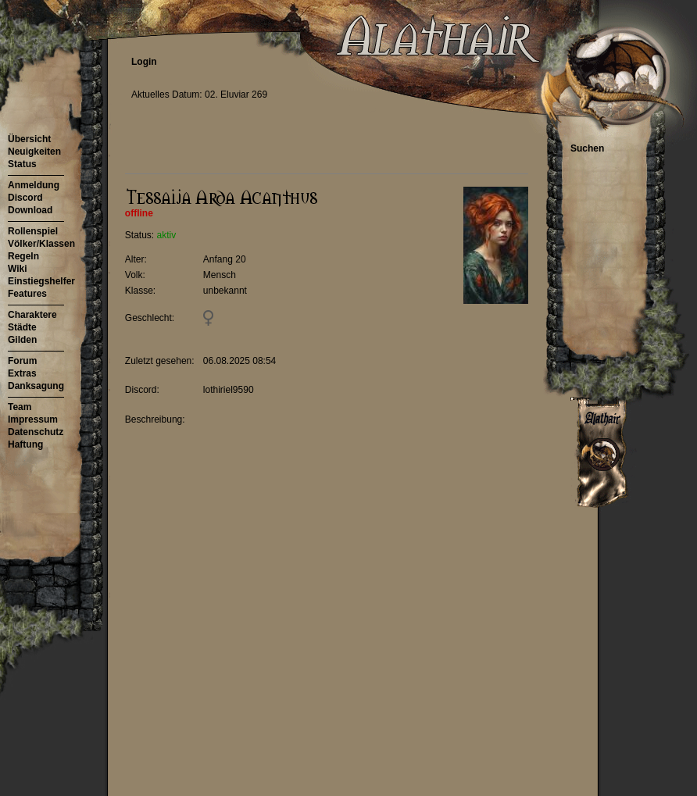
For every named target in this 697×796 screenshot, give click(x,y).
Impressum (33, 419)
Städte (22, 327)
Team (19, 407)
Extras (22, 373)
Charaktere (32, 314)
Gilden (22, 339)
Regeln (23, 256)
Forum (22, 360)
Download (30, 210)
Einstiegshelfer (41, 281)
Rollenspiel (33, 231)
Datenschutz (35, 432)
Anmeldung (33, 185)
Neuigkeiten (34, 151)
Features (27, 293)
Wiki (17, 268)
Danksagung (36, 385)
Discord (25, 197)
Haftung (25, 444)
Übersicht (29, 139)
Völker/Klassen (41, 243)
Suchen (587, 148)
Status (22, 164)
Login (144, 61)
